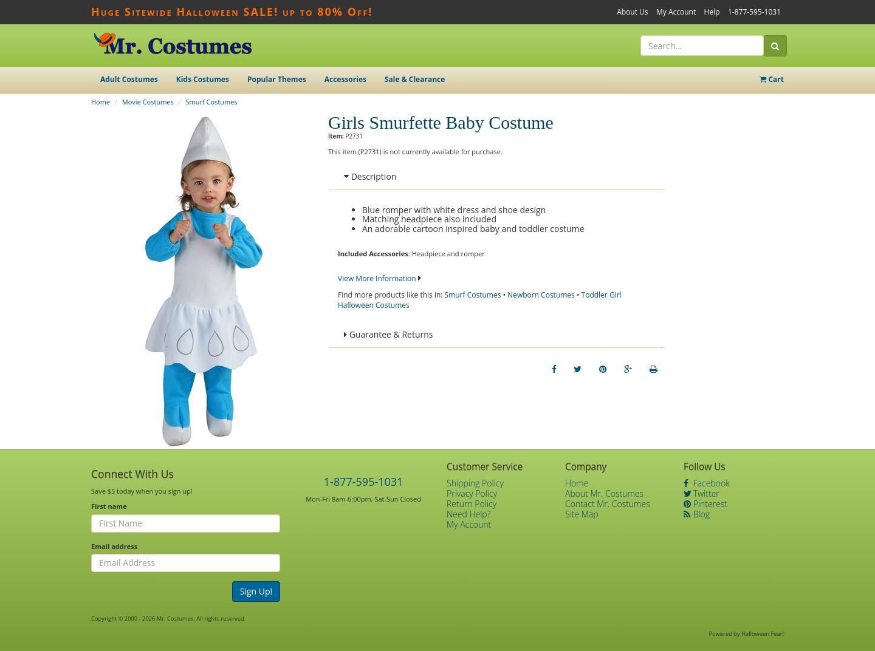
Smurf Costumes (212, 101)
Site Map (582, 514)
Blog (697, 514)
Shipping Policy (475, 483)
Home (100, 101)
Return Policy (471, 504)
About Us (632, 12)
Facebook (707, 483)
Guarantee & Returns (388, 334)
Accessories (345, 79)
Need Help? (469, 514)
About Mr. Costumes (604, 493)
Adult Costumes (129, 79)
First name (109, 506)
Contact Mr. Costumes (607, 504)
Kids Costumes (202, 79)
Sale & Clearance (415, 79)
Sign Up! (256, 591)
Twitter (701, 493)
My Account (676, 12)
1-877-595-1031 (754, 12)
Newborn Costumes (541, 295)
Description (370, 176)
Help (712, 12)
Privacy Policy (472, 493)
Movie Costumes (148, 101)
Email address (114, 546)
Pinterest (705, 504)
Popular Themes (276, 79)
